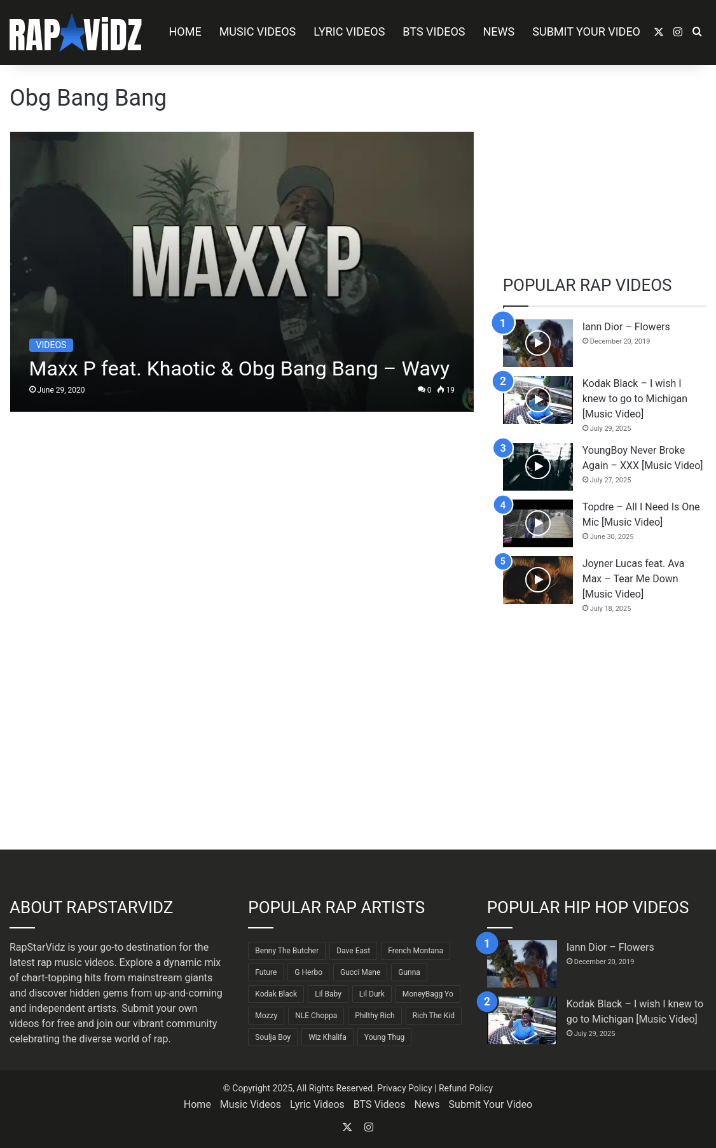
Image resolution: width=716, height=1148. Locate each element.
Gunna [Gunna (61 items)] (409, 972)
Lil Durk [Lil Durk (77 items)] (372, 994)
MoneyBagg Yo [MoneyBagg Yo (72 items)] (428, 994)
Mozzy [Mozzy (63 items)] (266, 1015)
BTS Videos (434, 31)
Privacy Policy (404, 1088)
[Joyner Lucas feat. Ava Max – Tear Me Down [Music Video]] (538, 580)
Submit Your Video (586, 31)
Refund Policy (466, 1088)
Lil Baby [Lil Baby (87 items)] (328, 994)
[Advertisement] (604, 163)
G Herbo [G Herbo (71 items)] (308, 972)
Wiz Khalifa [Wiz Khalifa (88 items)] (327, 1037)
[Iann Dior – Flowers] (538, 343)
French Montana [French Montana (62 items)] (415, 950)
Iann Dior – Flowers (626, 327)
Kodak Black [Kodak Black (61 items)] (276, 994)
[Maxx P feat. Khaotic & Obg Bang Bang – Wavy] (242, 272)
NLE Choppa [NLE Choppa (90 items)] (316, 1015)
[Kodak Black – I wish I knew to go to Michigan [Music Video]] (538, 400)
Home (185, 31)
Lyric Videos (349, 31)
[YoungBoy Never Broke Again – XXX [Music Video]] (538, 467)
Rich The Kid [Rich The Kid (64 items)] (434, 1015)
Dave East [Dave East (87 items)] (353, 950)
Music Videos (257, 31)
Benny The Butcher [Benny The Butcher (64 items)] (287, 950)
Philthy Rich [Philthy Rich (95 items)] (374, 1015)
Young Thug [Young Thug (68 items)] (384, 1037)
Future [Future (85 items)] (266, 972)
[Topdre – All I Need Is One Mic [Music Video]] (538, 523)
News (499, 31)
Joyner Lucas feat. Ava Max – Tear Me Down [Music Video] (633, 578)
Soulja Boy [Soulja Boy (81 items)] (273, 1037)
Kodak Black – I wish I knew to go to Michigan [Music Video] (634, 398)
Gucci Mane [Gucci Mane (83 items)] (360, 972)
